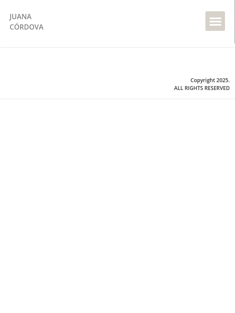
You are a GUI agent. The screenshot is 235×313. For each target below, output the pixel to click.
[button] (215, 21)
